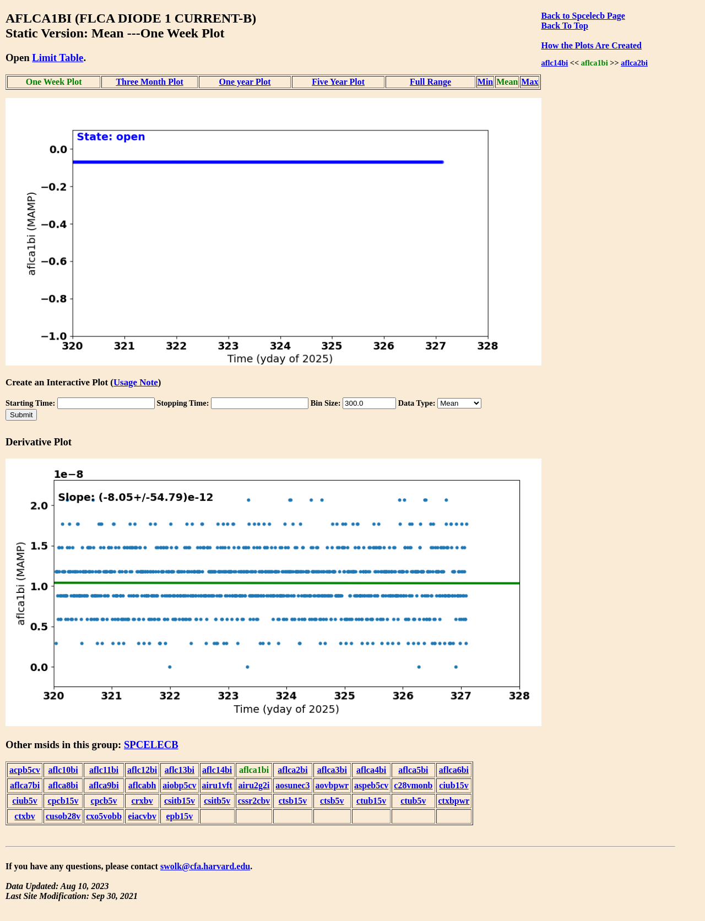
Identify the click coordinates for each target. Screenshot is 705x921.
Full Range (430, 81)
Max (529, 81)
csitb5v (217, 800)
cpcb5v (104, 800)
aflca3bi (332, 770)
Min (485, 81)
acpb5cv (24, 770)
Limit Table (57, 57)
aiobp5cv (179, 785)
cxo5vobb (104, 816)
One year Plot (245, 81)
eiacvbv (142, 816)
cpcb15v (63, 800)
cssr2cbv (254, 800)
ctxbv (24, 816)
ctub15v (371, 800)
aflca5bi (413, 770)
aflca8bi (63, 785)
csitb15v (179, 800)
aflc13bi (179, 770)
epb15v (179, 816)
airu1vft (217, 785)
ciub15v (453, 785)
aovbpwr (332, 785)
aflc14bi (554, 62)
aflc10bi (63, 770)
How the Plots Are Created (591, 45)
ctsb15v (293, 800)
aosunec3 (292, 785)
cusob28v (63, 816)
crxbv (142, 800)
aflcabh (142, 785)
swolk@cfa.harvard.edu (205, 866)
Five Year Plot (338, 81)
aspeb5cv (371, 785)
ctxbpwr (454, 800)
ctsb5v (332, 800)
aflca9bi (103, 785)
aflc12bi (142, 770)
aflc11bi (103, 770)
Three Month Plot (149, 81)
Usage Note (135, 382)
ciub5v (24, 800)
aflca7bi (25, 785)
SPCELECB (151, 744)
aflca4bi (371, 770)
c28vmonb (413, 785)
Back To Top (564, 25)
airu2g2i (254, 785)
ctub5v (413, 800)
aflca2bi (634, 62)
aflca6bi (454, 770)
